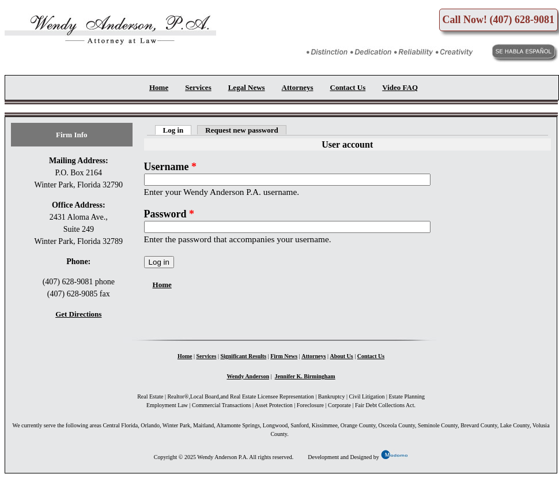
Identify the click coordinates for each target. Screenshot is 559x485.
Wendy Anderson (247, 376)
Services (198, 87)
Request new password (241, 130)
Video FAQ (400, 87)
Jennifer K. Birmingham (305, 376)
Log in (177, 130)
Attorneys (298, 87)
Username (170, 166)
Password (169, 214)
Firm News (283, 356)
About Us (341, 356)
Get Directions (78, 314)
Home (158, 87)
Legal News (246, 87)
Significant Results (243, 356)
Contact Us (348, 87)
